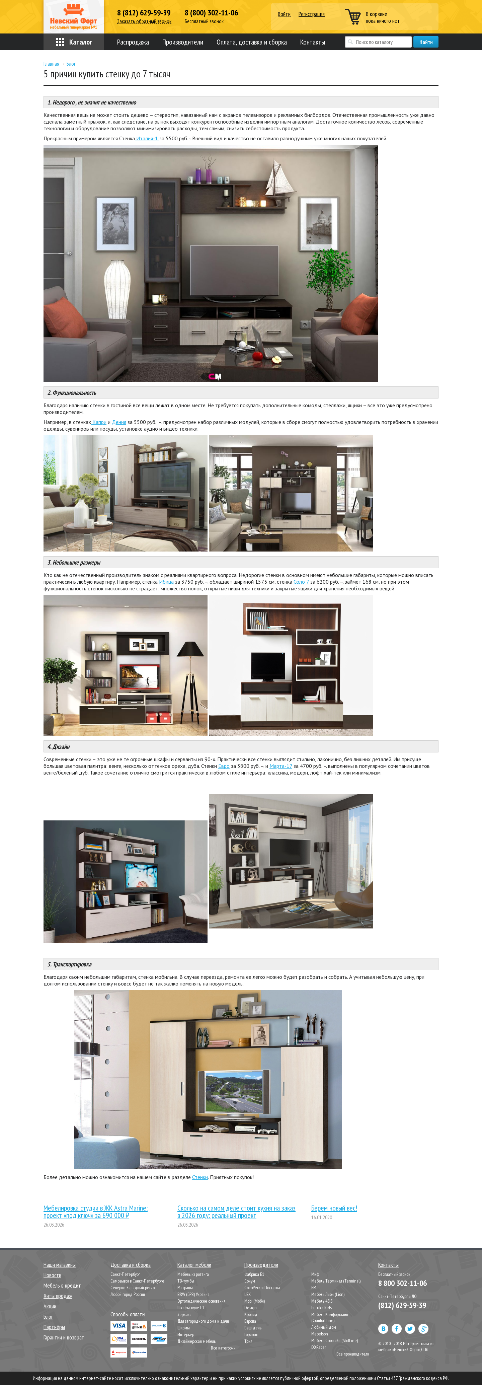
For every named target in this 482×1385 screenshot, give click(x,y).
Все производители (352, 1354)
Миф (315, 1274)
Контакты (312, 42)
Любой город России (127, 1294)
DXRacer (318, 1347)
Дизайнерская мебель (196, 1341)
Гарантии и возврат (64, 1337)
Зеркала (184, 1314)
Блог (48, 1316)
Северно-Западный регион (133, 1288)
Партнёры (54, 1327)
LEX (247, 1294)
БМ (313, 1288)
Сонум (249, 1281)
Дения (119, 422)
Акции (50, 1306)
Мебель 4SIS (321, 1301)
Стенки (200, 1177)
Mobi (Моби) (254, 1301)
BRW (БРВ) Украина (193, 1294)
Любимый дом (323, 1327)
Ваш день (252, 1328)
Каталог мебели (194, 1264)
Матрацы (185, 1288)
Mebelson (319, 1334)
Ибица (167, 581)
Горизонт (251, 1334)
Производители (182, 42)
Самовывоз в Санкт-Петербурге (137, 1281)
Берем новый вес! (334, 1208)
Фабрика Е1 (254, 1274)
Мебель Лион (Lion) (327, 1294)
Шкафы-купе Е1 (190, 1308)
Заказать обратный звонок (144, 21)
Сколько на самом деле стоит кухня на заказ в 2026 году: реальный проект (236, 1211)
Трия (248, 1341)
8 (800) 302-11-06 (211, 12)
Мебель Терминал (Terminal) (335, 1281)
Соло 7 (301, 581)
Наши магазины (60, 1264)
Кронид (250, 1314)
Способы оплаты (127, 1314)
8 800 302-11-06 (402, 1283)
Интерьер (185, 1334)
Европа (250, 1321)
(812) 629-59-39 (402, 1305)
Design (250, 1308)
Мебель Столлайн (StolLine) (334, 1340)
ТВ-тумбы (185, 1281)
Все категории (223, 1348)
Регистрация (312, 14)
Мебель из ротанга (193, 1274)
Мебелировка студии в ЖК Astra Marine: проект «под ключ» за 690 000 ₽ (96, 1211)
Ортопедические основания (201, 1301)
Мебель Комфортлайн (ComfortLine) (329, 1317)
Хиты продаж (58, 1296)
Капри (98, 422)
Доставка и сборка (130, 1264)
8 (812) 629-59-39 (143, 12)
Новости (52, 1275)
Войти (284, 14)
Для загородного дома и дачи (203, 1321)
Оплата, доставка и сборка (252, 42)
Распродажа (133, 42)
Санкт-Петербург (125, 1274)
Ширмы (183, 1328)
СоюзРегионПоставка (262, 1288)
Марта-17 (280, 765)
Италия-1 (147, 138)
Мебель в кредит (62, 1285)
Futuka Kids (321, 1308)
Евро (224, 765)
